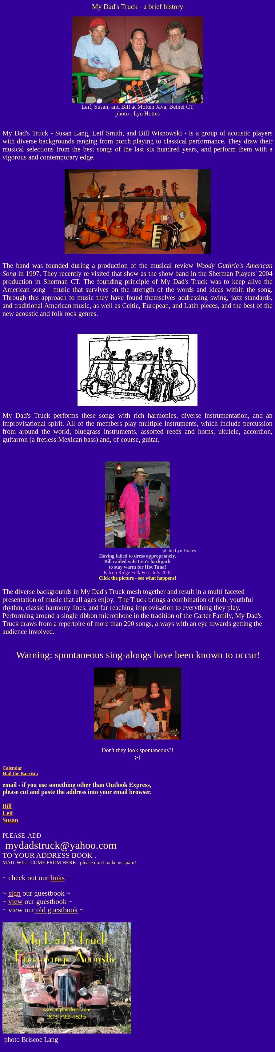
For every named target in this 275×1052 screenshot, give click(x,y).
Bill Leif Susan (10, 813)
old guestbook (56, 910)
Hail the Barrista (20, 773)
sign (14, 893)
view (15, 901)
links (57, 878)
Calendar (12, 768)
